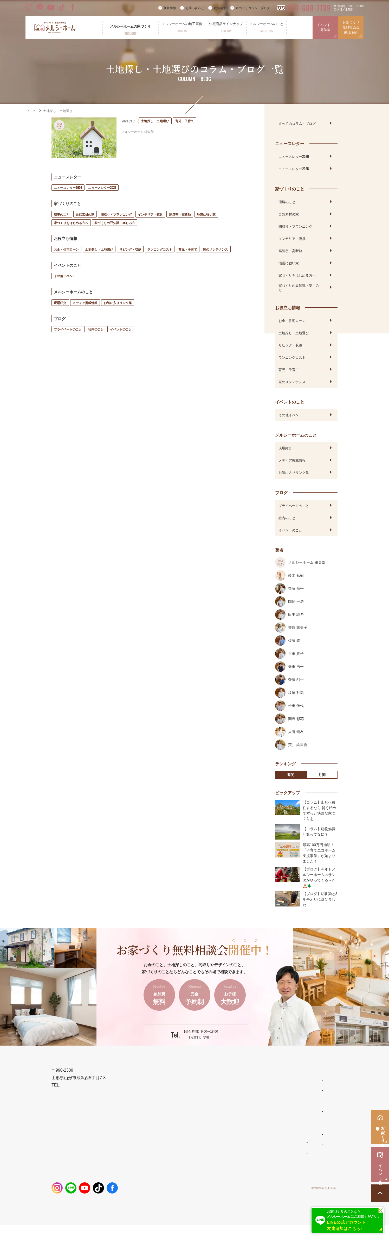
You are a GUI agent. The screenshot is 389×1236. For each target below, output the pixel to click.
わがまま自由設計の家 (245, 1091)
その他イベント (65, 276)
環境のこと (61, 214)
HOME (30, 111)
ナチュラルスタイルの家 (247, 1102)
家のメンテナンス (215, 249)
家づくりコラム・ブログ (253, 8)
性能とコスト (179, 1118)
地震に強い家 (206, 214)
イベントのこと (121, 329)
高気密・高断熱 (180, 214)
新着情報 (170, 8)
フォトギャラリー (182, 1154)
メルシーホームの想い (186, 1093)
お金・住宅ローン (66, 249)
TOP (171, 1080)
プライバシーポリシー (285, 1199)
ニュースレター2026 (68, 187)
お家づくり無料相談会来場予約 (350, 27)
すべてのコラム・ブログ (297, 123)
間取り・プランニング (116, 214)
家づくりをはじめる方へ (71, 222)
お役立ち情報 (80, 111)
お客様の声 (177, 1164)
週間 (290, 775)
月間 (322, 775)
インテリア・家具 (150, 214)
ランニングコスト (159, 249)
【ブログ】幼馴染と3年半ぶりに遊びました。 (320, 899)
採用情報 (287, 1155)
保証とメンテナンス (184, 1130)
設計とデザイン (180, 1105)
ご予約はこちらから (191, 1026)
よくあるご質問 (240, 1145)
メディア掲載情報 (85, 302)
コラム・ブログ (52, 111)
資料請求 (220, 8)
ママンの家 (237, 1123)
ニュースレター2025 (102, 187)
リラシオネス (239, 1112)
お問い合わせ (194, 8)
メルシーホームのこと (246, 1135)
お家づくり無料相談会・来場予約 (308, 1105)
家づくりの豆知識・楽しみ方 (114, 222)
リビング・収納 (130, 249)
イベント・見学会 (325, 27)
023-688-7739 (309, 8)
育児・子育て (187, 249)
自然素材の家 (85, 214)
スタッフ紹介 (239, 1156)
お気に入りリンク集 (118, 302)
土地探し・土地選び (99, 249)
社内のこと (96, 329)
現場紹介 (60, 302)
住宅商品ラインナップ (246, 1080)
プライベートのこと (68, 329)
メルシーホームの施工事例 (190, 1143)
